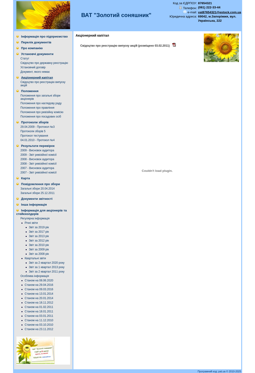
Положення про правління (37, 107)
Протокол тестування (34, 135)
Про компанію (32, 48)
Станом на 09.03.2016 (39, 289)
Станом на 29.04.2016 (39, 285)
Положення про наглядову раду (41, 103)
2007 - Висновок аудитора (37, 168)
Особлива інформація (35, 276)
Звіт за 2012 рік (39, 240)
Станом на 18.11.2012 (39, 302)
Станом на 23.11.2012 (39, 329)
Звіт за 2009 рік (39, 249)
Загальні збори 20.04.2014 (38, 188)
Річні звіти (31, 222)
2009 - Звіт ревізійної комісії (39, 154)
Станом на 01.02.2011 (39, 307)
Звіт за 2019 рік (39, 227)
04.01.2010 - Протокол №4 (38, 140)
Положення (29, 91)
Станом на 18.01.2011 (39, 311)
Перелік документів (36, 42)
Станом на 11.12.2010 (39, 320)
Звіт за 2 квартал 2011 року (47, 271)
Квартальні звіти (35, 258)
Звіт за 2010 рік (39, 245)
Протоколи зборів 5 (33, 131)
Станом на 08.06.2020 (39, 280)
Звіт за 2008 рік (39, 254)
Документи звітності (36, 198)
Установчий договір (33, 67)
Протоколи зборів (34, 122)
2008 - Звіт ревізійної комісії (39, 163)
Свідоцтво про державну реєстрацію (44, 63)
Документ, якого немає (35, 71)
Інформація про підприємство (44, 36)
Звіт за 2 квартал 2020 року (47, 262)
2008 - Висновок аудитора (37, 159)
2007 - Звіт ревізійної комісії (39, 172)
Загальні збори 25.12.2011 (38, 193)
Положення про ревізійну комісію (42, 112)
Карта (25, 178)
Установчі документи (37, 54)
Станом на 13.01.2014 (39, 293)
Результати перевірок (37, 146)
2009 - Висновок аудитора (37, 150)
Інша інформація (34, 204)
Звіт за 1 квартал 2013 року (47, 267)
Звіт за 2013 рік (39, 236)
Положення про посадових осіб (41, 116)
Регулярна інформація (35, 218)
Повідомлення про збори (40, 184)
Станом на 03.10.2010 (39, 324)
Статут (25, 58)
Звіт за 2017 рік (39, 231)
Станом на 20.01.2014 (39, 298)
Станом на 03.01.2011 (39, 316)
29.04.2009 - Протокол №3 (38, 126)
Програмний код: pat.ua (212, 371)
